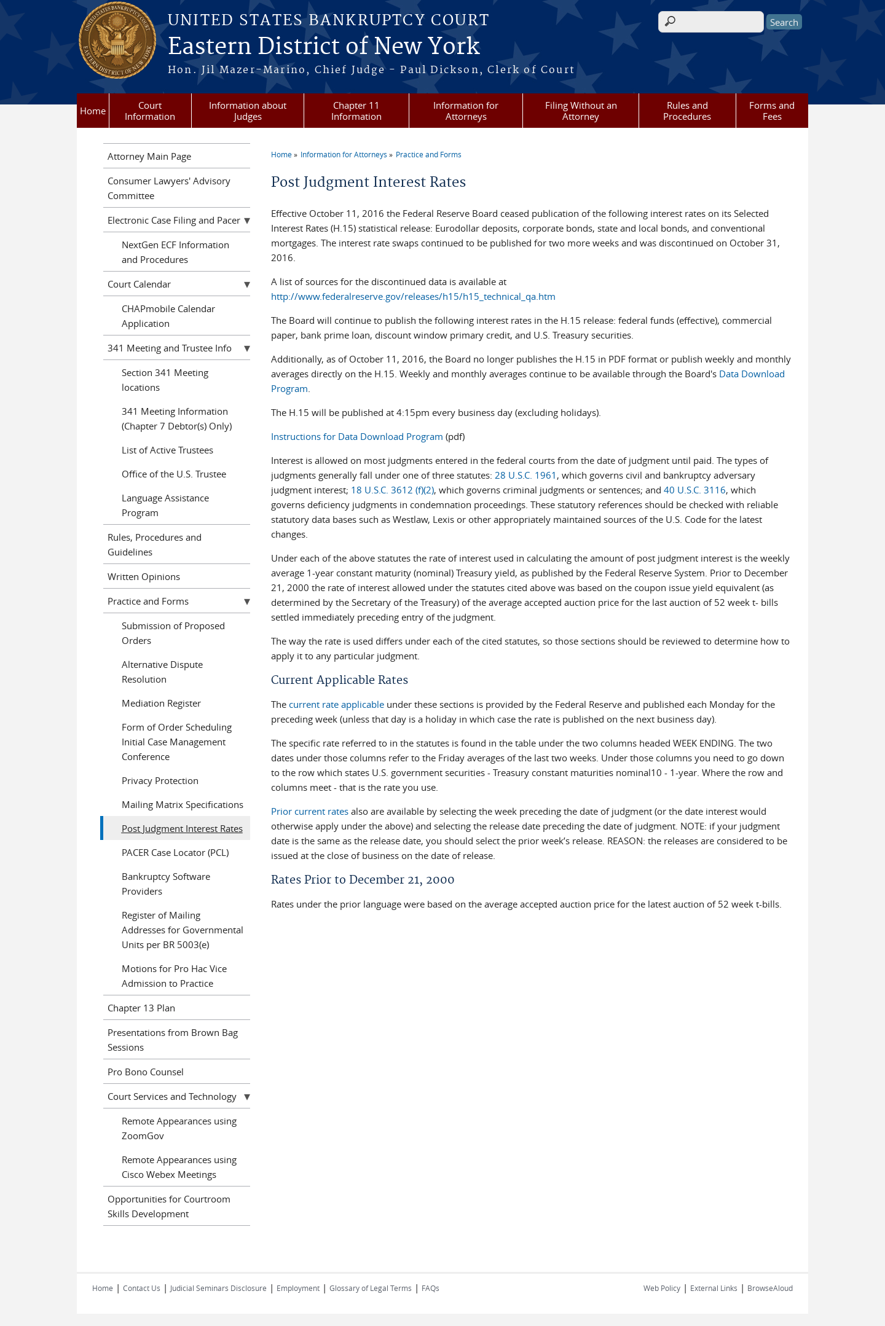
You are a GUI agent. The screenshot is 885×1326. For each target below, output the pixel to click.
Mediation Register (161, 703)
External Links (714, 1288)
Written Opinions (144, 576)
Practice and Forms (429, 154)
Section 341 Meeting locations (165, 379)
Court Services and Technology (172, 1096)
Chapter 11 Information (356, 110)
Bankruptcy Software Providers (166, 883)
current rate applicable (336, 704)
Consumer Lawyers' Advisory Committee (169, 188)
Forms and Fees (772, 110)
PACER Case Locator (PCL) (175, 852)
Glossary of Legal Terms (370, 1288)
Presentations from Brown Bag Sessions (173, 1039)
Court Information (150, 110)
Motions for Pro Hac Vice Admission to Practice (174, 975)
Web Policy (661, 1288)
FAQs (430, 1288)
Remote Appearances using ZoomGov (179, 1128)
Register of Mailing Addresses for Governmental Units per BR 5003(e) (182, 930)
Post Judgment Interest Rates (182, 828)
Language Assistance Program (165, 505)
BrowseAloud (770, 1288)
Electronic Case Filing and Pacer (174, 220)
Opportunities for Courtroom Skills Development (169, 1206)
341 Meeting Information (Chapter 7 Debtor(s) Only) (177, 418)
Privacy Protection (160, 780)
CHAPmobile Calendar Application (168, 315)
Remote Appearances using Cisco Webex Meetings (179, 1166)
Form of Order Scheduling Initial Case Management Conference (177, 742)
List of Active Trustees (167, 450)
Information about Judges (247, 110)
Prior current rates (309, 811)
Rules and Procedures (687, 110)
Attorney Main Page (149, 156)
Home (93, 110)
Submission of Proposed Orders (173, 632)
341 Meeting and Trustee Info (170, 348)
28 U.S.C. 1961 (526, 475)
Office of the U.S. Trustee (174, 474)
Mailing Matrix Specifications (182, 804)
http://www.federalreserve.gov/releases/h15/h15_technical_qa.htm (413, 296)
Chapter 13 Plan (141, 1008)
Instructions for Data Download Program (357, 436)
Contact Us (141, 1288)
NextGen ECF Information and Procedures (175, 251)
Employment (298, 1288)
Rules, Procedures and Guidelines (155, 544)
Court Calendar (139, 284)
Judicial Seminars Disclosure (218, 1288)
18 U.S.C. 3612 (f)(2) (392, 490)
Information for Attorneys (465, 110)
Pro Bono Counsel (146, 1071)
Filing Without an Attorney (581, 110)
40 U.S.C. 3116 (695, 490)
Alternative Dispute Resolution (162, 671)
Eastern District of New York (323, 47)
